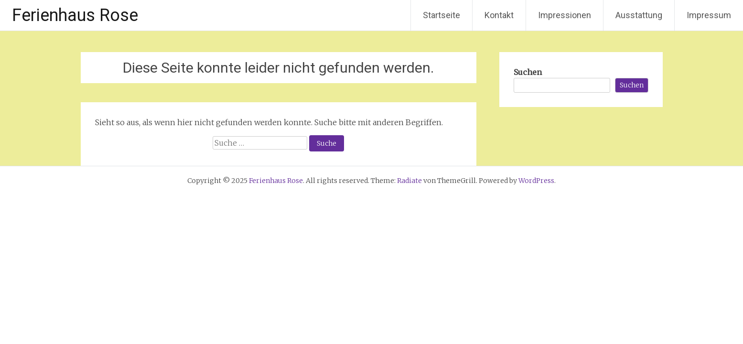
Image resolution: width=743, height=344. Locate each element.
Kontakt (499, 15)
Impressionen (564, 15)
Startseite (441, 15)
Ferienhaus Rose (75, 15)
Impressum (709, 15)
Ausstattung (638, 15)
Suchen (528, 72)
